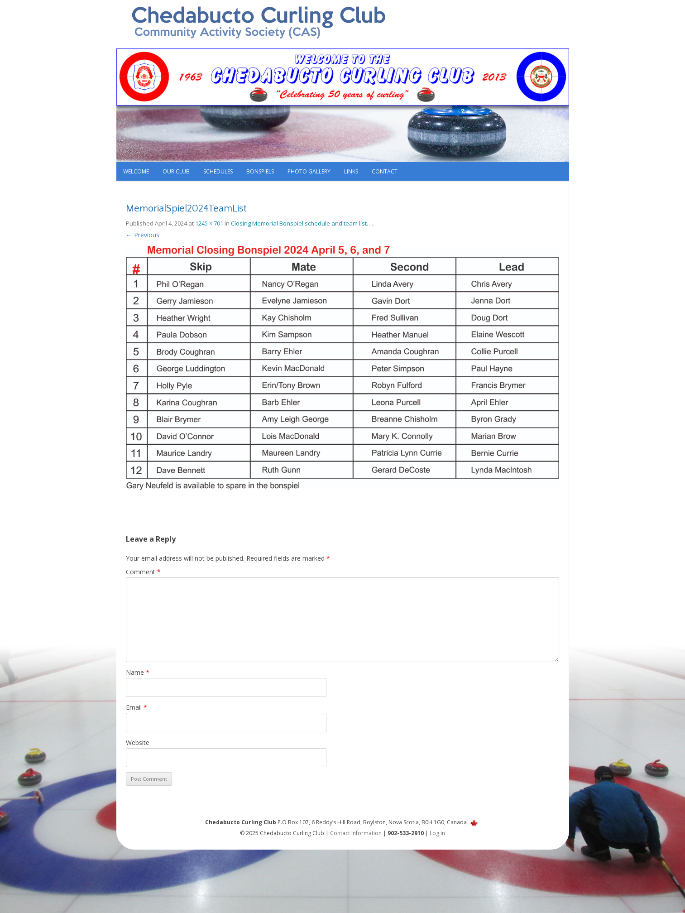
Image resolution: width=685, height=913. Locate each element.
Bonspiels (260, 171)
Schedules (218, 171)
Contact (385, 171)
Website (137, 742)
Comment (143, 571)
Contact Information (356, 833)
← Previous (142, 235)
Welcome (136, 171)
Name (137, 672)
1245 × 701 (209, 223)
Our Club (176, 171)
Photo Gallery (309, 171)
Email (136, 707)
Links (351, 171)
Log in (437, 833)
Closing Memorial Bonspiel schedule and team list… (301, 223)
